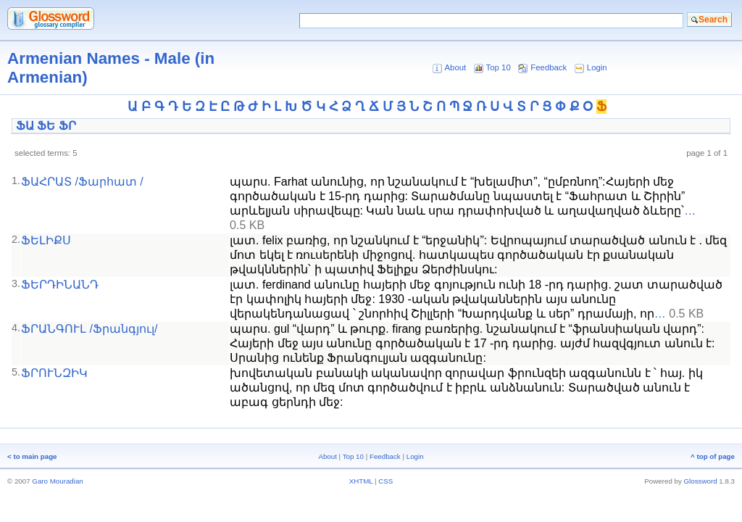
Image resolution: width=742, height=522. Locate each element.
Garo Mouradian (57, 481)
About (455, 67)
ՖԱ (25, 126)
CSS (385, 481)
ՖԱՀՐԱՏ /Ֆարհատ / (82, 181)
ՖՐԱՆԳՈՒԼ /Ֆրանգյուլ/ (89, 329)
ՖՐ (67, 126)
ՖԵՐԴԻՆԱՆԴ (60, 284)
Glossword (700, 481)
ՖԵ (46, 126)
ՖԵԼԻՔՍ (46, 240)
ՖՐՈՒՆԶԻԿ (54, 373)
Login (597, 67)
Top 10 (498, 67)
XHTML (361, 481)
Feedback (548, 67)
